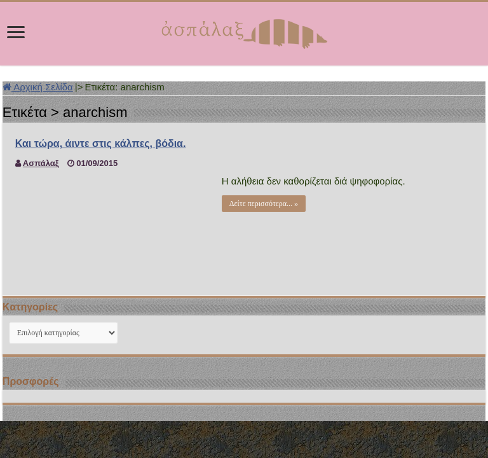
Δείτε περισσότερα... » (263, 203)
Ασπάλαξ (41, 163)
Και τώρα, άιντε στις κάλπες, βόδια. (100, 143)
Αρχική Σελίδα (38, 86)
